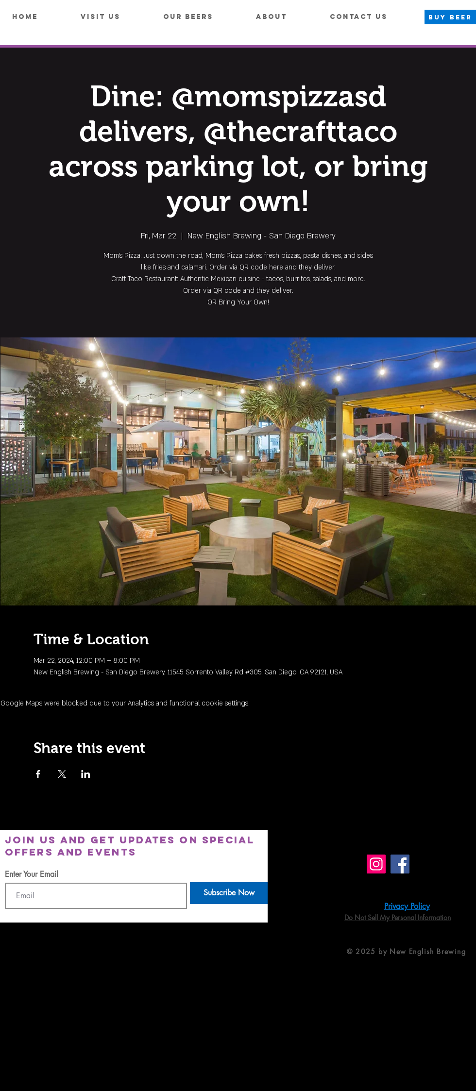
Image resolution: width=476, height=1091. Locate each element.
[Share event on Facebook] (38, 774)
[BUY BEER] (450, 17)
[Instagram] (376, 864)
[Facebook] (400, 864)
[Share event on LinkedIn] (85, 774)
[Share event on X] (62, 774)
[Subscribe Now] (229, 893)
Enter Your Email (31, 874)
